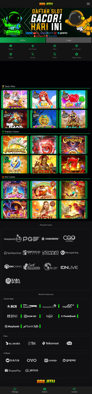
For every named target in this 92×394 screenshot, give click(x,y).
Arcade (32, 56)
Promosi (44, 390)
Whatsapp (15, 390)
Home (11, 47)
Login (68, 40)
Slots (54, 47)
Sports (11, 56)
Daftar (23, 40)
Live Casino (76, 47)
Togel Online (76, 56)
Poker (55, 56)
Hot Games (33, 47)
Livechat (74, 390)
